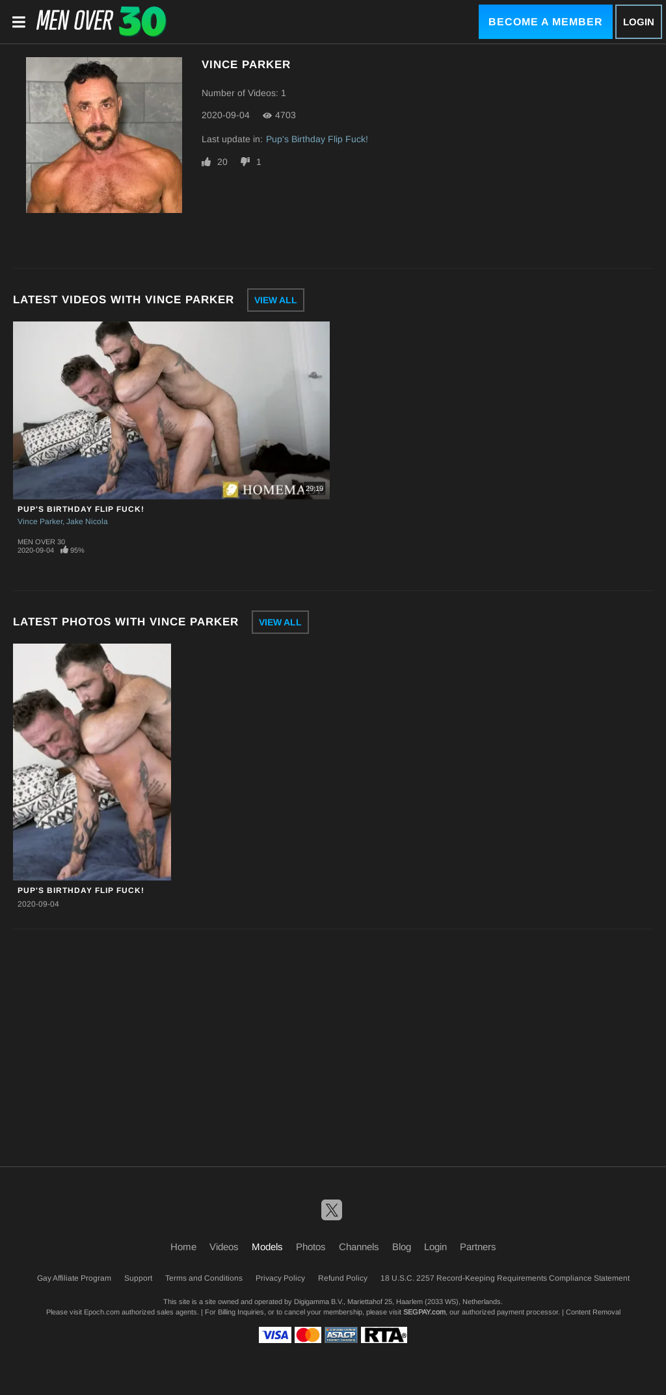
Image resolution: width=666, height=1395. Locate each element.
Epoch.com (102, 1312)
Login (638, 21)
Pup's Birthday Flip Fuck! (317, 139)
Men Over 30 (41, 542)
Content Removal (593, 1312)
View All (275, 300)
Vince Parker (40, 521)
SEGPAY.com (424, 1312)
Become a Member (545, 21)
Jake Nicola (87, 521)
